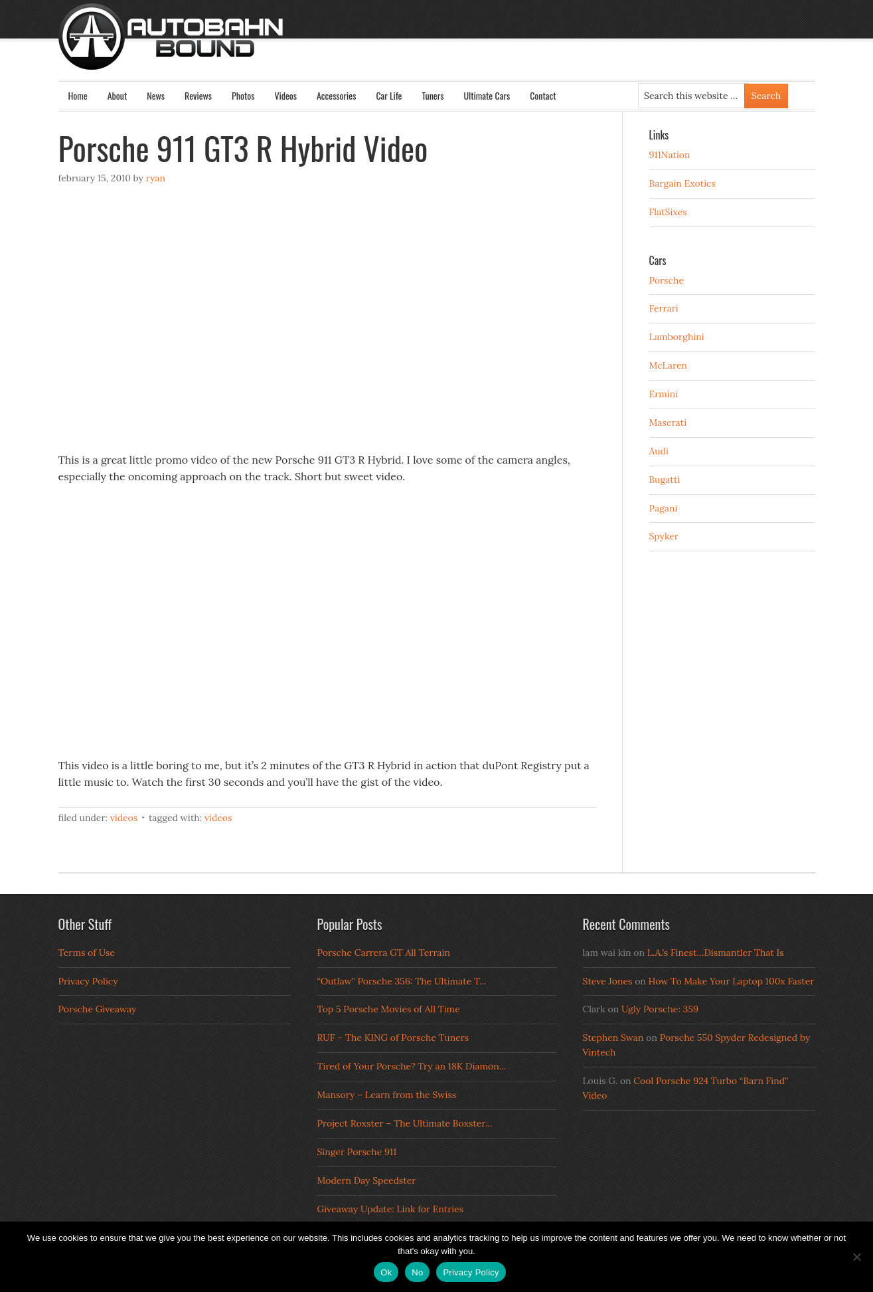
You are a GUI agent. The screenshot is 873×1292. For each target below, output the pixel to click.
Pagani (663, 508)
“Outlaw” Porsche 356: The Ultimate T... (402, 981)
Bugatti (664, 480)
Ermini (663, 394)
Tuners (432, 95)
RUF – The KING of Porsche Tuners (393, 1038)
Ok (386, 1272)
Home (78, 95)
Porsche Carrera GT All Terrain (384, 953)
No (417, 1272)
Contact (543, 95)
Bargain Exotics (682, 183)
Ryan (155, 178)
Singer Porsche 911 (357, 1152)
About (117, 95)
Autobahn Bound (458, 48)
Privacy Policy (88, 981)
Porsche (666, 280)
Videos (285, 95)
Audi (659, 451)
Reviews (198, 95)
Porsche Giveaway (97, 1009)
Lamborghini (676, 337)
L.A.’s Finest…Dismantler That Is (715, 953)
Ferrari (663, 308)
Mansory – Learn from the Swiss (387, 1095)
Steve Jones (608, 981)
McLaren (668, 365)
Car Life (389, 95)
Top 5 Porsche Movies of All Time (388, 1009)
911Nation (669, 155)
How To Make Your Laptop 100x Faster (732, 981)
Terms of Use (87, 953)
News (156, 95)
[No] (856, 1256)
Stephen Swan (613, 1038)
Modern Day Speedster (366, 1180)
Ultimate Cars (486, 95)
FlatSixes (668, 212)
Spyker (664, 536)
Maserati (668, 422)
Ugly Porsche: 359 (659, 1009)
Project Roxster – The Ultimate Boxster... (405, 1123)
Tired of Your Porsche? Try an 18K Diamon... (412, 1066)
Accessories (336, 95)
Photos (243, 95)
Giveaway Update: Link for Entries (390, 1209)
